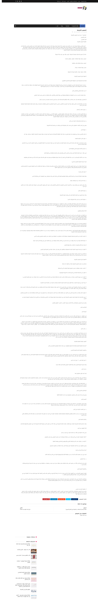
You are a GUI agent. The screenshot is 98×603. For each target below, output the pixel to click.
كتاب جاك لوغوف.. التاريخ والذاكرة (22, 43)
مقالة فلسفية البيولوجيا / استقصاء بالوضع (21, 54)
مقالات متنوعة (24, 145)
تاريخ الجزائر (32, 115)
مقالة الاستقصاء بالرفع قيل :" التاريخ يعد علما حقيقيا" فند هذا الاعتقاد (21, 89)
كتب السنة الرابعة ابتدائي (30, 133)
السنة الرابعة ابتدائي (21, 110)
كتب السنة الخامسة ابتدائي (19, 131)
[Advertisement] (36, 13)
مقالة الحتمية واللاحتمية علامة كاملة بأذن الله (21, 37)
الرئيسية (81, 26)
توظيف (18, 117)
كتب (57, 26)
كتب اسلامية (32, 126)
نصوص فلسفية (22, 149)
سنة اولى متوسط (24, 119)
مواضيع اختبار (32, 147)
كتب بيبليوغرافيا (18, 135)
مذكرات (33, 140)
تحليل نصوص (26, 117)
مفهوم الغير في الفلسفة (23, 83)
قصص (25, 124)
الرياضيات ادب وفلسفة (30, 103)
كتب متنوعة (17, 138)
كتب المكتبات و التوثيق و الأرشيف (28, 135)
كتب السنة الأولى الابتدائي (29, 128)
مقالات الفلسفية (75, 26)
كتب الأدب (19, 126)
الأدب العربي (32, 101)
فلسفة (28, 124)
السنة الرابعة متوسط (30, 112)
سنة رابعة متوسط (31, 121)
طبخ (16, 121)
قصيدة (21, 124)
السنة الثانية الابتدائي (30, 108)
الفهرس (66, 1)
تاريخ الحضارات (19, 115)
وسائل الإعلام (32, 152)
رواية (29, 119)
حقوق (33, 119)
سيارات (25, 121)
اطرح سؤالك (57, 1)
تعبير (21, 117)
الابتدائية (67, 26)
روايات (61, 26)
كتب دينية (27, 138)
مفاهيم (24, 140)
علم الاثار (32, 124)
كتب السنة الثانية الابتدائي (29, 131)
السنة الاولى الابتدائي (21, 103)
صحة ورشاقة (20, 121)
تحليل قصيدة (32, 117)
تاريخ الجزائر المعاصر (26, 115)
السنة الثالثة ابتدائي (30, 105)
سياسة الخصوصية (82, 1)
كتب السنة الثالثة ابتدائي (19, 128)
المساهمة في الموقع (71, 1)
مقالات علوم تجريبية (22, 142)
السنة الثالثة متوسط (22, 105)
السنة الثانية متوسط (21, 108)
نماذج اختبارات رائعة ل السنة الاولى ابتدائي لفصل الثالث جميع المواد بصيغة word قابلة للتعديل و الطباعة (20, 78)
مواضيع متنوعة (25, 147)
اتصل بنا (77, 1)
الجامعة (27, 101)
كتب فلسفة (22, 138)
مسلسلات (28, 140)
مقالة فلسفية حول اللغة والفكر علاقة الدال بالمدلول (21, 72)
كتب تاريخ (32, 138)
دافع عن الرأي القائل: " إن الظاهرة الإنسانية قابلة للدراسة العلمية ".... (21, 60)
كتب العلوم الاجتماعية (20, 133)
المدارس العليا (23, 112)
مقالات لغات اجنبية (31, 145)
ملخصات (18, 145)
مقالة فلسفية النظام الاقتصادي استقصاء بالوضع (22, 66)
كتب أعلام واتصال (25, 126)
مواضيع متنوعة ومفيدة (30, 149)
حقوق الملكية (62, 1)
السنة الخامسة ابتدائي (30, 110)
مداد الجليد (62, 601)
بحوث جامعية (17, 112)
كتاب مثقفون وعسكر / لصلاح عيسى (21, 48)
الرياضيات (22, 101)
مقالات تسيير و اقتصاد (30, 142)
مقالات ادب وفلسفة (17, 140)
